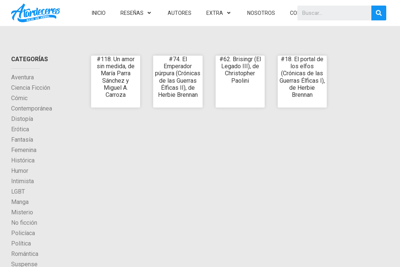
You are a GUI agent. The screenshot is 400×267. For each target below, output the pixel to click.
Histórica (23, 160)
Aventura (22, 77)
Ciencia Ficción (30, 87)
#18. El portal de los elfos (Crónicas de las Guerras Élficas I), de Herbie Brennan (302, 77)
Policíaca (23, 233)
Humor (19, 170)
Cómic (19, 98)
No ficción (24, 222)
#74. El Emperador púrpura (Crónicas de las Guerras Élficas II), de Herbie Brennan (177, 77)
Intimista (22, 181)
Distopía (22, 118)
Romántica (24, 253)
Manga (20, 201)
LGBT (18, 191)
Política (21, 243)
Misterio (22, 212)
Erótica (20, 129)
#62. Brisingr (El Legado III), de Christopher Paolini (240, 70)
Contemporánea (31, 108)
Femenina (23, 150)
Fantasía (22, 139)
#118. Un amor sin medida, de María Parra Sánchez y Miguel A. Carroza (116, 77)
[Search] (378, 13)
